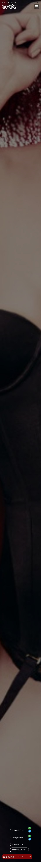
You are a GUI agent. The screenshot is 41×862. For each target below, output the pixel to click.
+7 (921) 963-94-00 (17, 830)
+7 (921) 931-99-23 (17, 838)
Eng (37, 2)
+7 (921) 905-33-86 (17, 844)
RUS (32, 2)
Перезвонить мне (19, 850)
